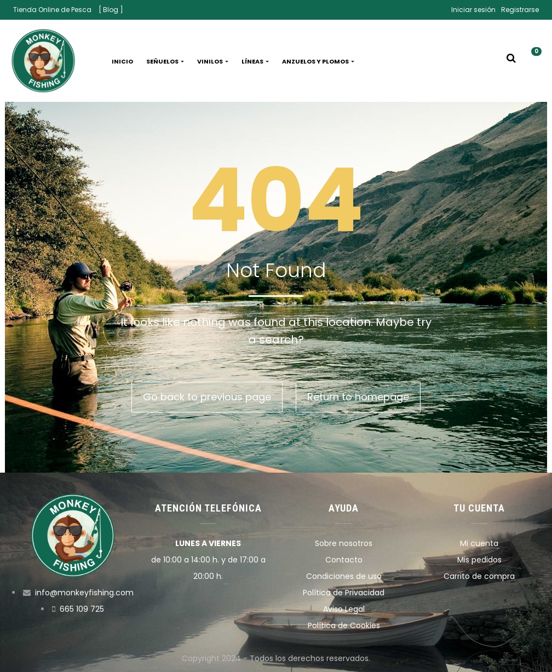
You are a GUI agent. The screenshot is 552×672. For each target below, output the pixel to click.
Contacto (344, 559)
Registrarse (520, 9)
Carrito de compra (479, 576)
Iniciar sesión (473, 9)
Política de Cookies (344, 625)
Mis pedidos (479, 559)
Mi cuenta (479, 543)
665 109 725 (82, 609)
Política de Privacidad (343, 592)
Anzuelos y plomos (318, 61)
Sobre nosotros (343, 543)
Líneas (255, 61)
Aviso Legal (344, 609)
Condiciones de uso (344, 576)
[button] (532, 61)
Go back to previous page (207, 397)
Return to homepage (358, 397)
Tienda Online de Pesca (52, 9)
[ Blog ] (111, 9)
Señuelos (165, 61)
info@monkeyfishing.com (84, 592)
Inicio (122, 61)
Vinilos (212, 61)
